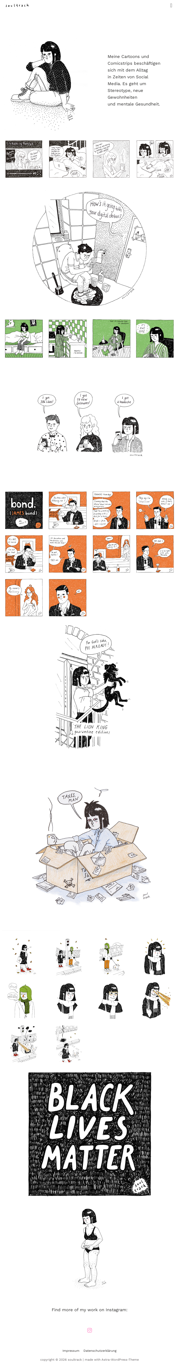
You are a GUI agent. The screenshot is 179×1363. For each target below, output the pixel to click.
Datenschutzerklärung (100, 1351)
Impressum (70, 1351)
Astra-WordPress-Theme (120, 1360)
